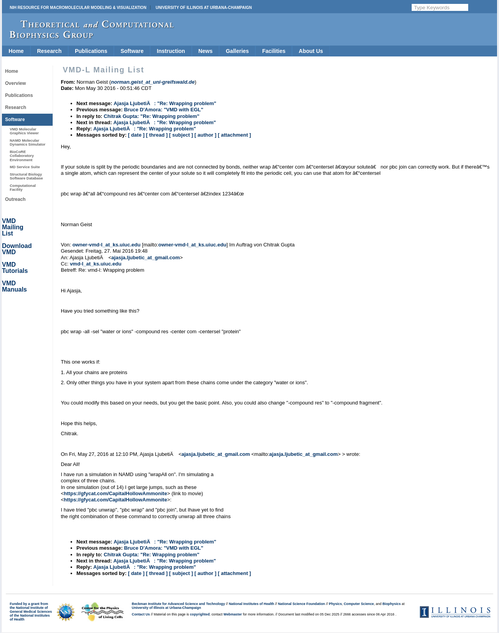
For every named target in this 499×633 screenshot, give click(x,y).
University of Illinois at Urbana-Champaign (204, 7)
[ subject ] (181, 135)
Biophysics (391, 604)
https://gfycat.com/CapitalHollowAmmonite (115, 493)
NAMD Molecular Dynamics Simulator (28, 142)
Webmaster (232, 614)
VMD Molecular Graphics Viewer (24, 131)
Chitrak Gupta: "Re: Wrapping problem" (151, 116)
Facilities (273, 51)
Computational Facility (23, 187)
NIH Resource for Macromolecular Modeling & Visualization (78, 7)
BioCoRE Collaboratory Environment (22, 155)
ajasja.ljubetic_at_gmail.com (145, 257)
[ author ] (205, 135)
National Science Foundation (301, 604)
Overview (15, 83)
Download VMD (17, 249)
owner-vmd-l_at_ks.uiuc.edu (107, 245)
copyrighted (199, 614)
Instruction (171, 51)
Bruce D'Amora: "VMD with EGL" (163, 110)
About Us (311, 51)
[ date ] (136, 135)
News (205, 51)
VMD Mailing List (12, 227)
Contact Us (141, 614)
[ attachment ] (234, 135)
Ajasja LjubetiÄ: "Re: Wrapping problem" (164, 103)
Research (49, 51)
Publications (91, 51)
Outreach (15, 199)
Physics (335, 604)
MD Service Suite (25, 167)
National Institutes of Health (251, 604)
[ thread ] (157, 135)
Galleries (237, 51)
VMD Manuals (14, 286)
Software (131, 51)
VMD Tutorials (15, 267)
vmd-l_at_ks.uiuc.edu (95, 264)
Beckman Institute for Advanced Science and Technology (178, 604)
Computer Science (359, 604)
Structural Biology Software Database (26, 176)
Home (16, 51)
